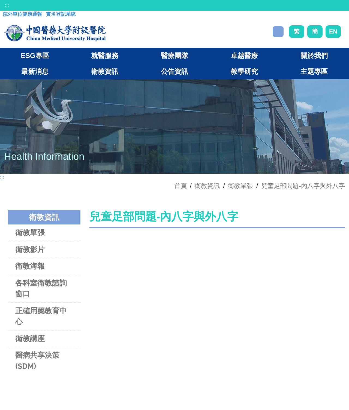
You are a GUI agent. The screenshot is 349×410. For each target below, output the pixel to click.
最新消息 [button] (35, 71)
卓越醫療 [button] (244, 55)
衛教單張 (240, 185)
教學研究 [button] (244, 71)
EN (333, 31)
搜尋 (278, 31)
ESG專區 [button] (35, 55)
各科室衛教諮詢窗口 (41, 288)
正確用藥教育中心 (41, 316)
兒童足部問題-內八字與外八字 (303, 185)
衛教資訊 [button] (104, 71)
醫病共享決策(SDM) (37, 360)
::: (7, 5)
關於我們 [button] (314, 55)
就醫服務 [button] (104, 55)
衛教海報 (30, 266)
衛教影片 (30, 249)
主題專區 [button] (314, 71)
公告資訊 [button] (174, 71)
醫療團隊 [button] (174, 55)
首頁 (180, 185)
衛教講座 (30, 338)
